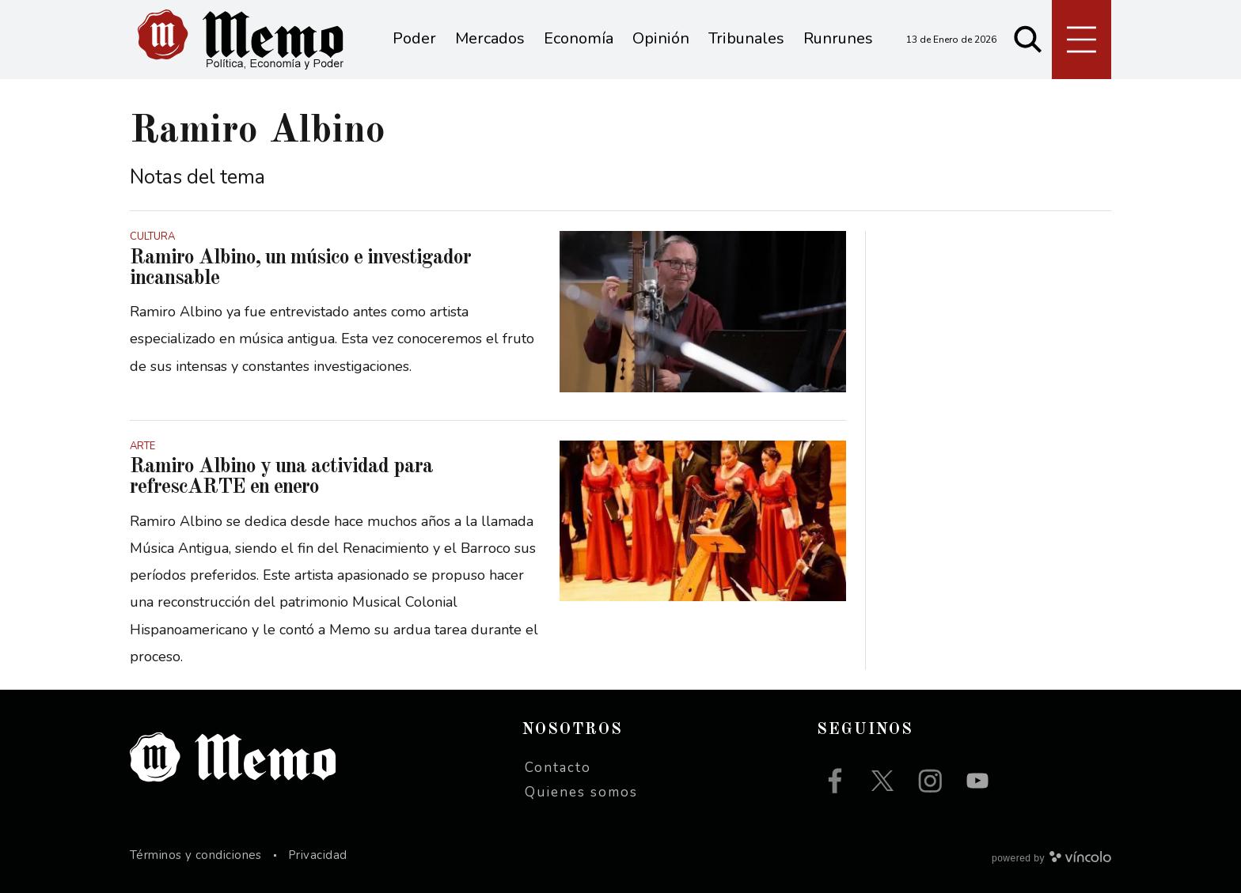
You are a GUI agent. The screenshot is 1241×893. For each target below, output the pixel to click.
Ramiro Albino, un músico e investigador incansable (300, 268)
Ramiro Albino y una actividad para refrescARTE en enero (281, 477)
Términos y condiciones (196, 855)
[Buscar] (1028, 39)
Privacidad (317, 855)
